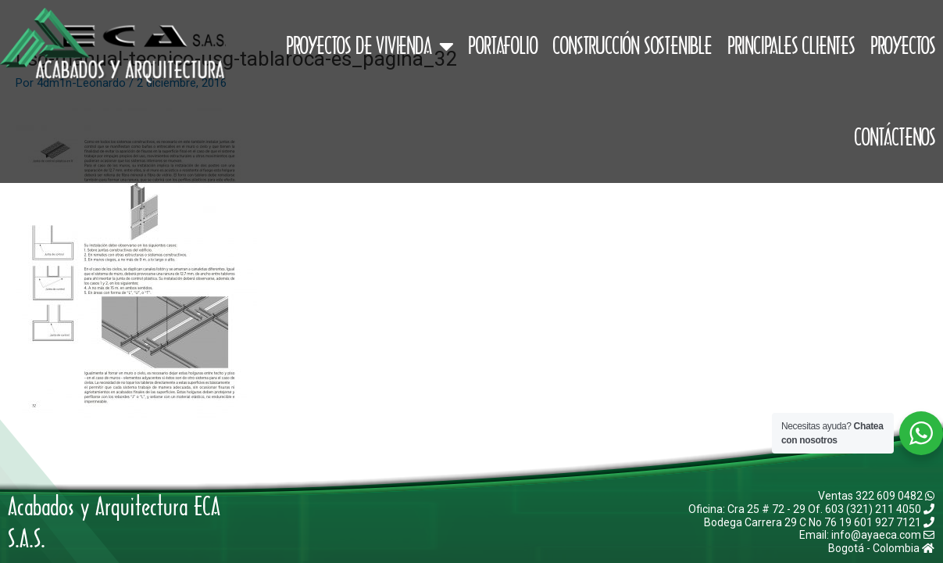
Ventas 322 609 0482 (876, 495)
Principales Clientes (791, 45)
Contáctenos (894, 137)
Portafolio (502, 45)
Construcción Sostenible (631, 45)
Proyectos (902, 45)
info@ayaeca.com (882, 535)
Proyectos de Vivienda (369, 46)
